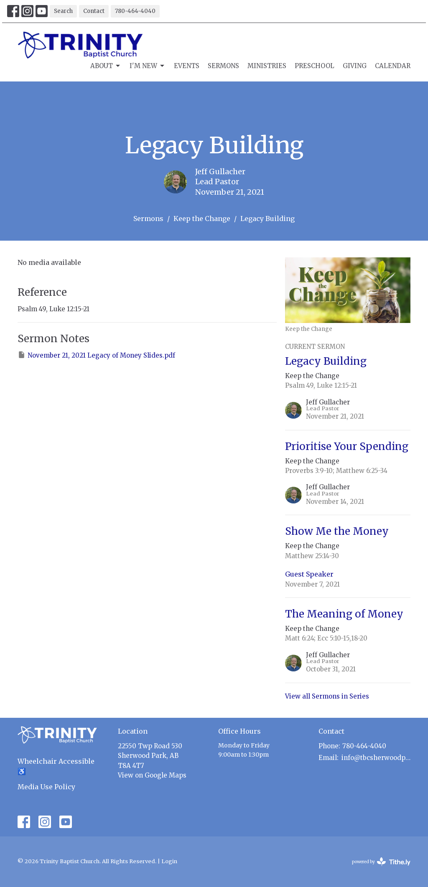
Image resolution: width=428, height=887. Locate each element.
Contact (93, 11)
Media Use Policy (46, 787)
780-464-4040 (135, 11)
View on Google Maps (152, 775)
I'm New (148, 66)
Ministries (266, 66)
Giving (355, 66)
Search (63, 11)
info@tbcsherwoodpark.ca (375, 758)
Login (169, 861)
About (105, 66)
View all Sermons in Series (327, 696)
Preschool (314, 66)
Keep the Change (201, 218)
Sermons (223, 66)
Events (186, 66)
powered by (381, 862)
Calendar (392, 66)
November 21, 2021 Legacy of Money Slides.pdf (96, 355)
